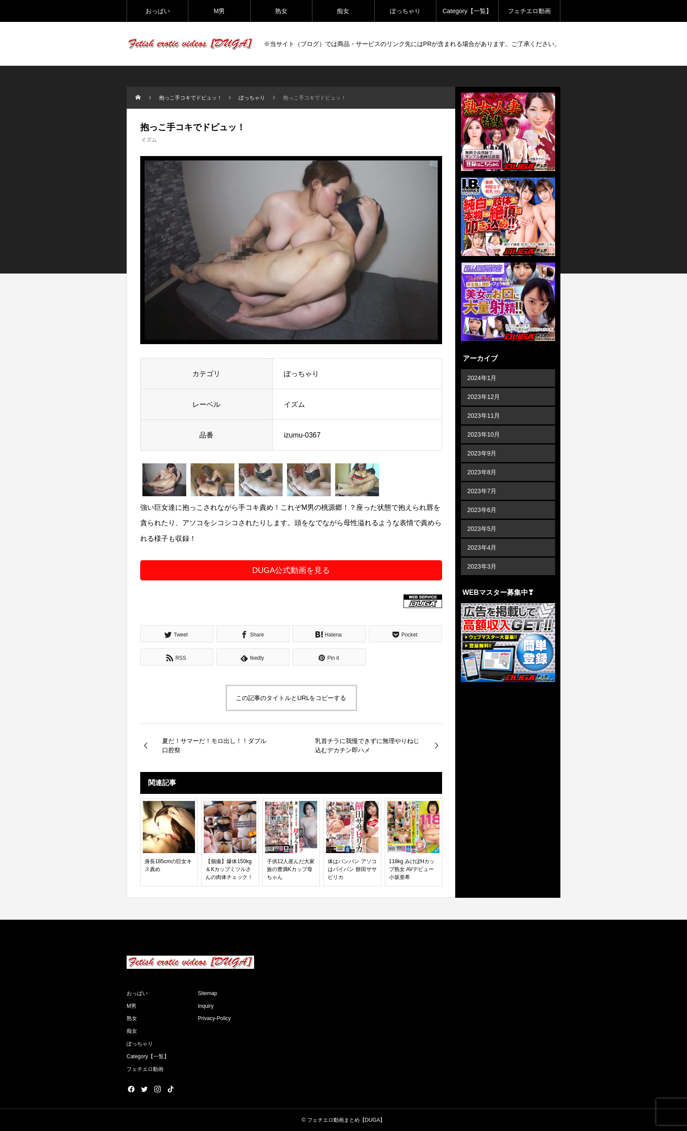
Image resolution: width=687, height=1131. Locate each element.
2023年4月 (482, 547)
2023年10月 (483, 434)
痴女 (343, 10)
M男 (219, 10)
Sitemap (207, 993)
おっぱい (157, 10)
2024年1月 (482, 377)
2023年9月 (482, 453)
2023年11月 (483, 415)
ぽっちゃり (405, 10)
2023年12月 (483, 396)
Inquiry (206, 1006)
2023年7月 (482, 490)
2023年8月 (482, 472)
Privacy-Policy (214, 1018)
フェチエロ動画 (529, 10)
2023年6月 (482, 509)
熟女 (281, 10)
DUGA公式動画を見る (291, 570)
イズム (149, 140)
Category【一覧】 (467, 10)
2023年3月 (482, 566)
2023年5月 (482, 528)
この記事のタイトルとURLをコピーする (291, 697)
